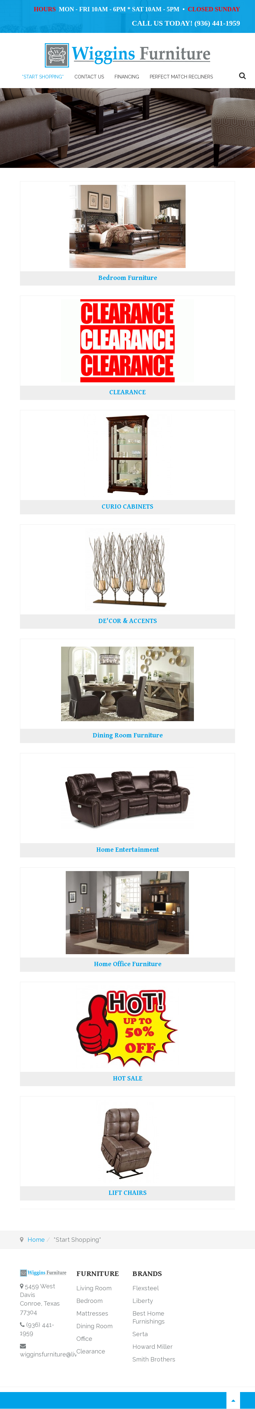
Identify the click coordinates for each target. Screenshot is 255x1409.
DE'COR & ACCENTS (127, 621)
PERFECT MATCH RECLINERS (181, 76)
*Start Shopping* (43, 76)
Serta (140, 1334)
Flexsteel (145, 1288)
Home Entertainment (127, 850)
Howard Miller (152, 1346)
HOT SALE (127, 1079)
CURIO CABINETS (127, 507)
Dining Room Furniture (128, 735)
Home (36, 1239)
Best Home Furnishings (148, 1317)
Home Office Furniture (127, 964)
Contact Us (89, 76)
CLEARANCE (127, 392)
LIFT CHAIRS (128, 1193)
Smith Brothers (153, 1359)
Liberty (142, 1300)
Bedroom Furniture (127, 278)
